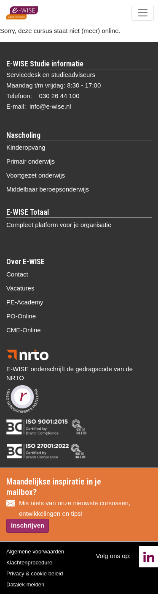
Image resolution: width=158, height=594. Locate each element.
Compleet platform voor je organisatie (58, 224)
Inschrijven (27, 525)
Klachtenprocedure (29, 562)
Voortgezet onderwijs (35, 175)
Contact (17, 274)
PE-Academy (24, 302)
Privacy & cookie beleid (34, 573)
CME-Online (23, 330)
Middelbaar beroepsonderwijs (47, 189)
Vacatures (20, 288)
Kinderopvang (26, 147)
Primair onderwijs (30, 161)
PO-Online (21, 316)
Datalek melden (25, 584)
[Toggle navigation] (142, 13)
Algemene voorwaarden (35, 551)
